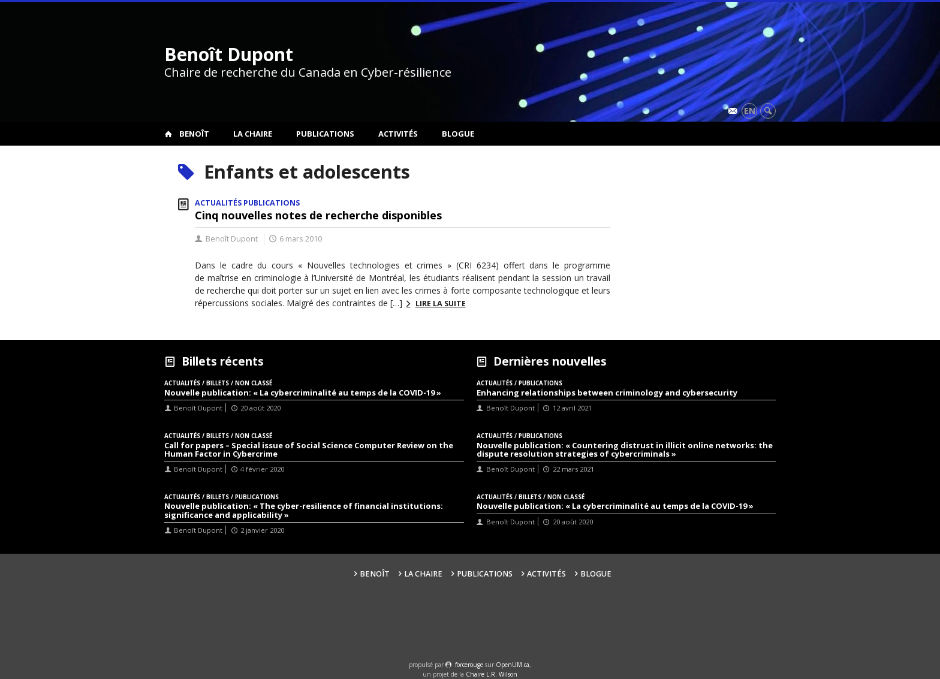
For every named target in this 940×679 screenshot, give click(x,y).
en (749, 110)
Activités (398, 133)
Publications (325, 133)
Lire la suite (440, 303)
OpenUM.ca (512, 664)
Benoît (194, 133)
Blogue (458, 133)
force (469, 664)
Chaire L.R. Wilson (491, 674)
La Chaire (252, 133)
